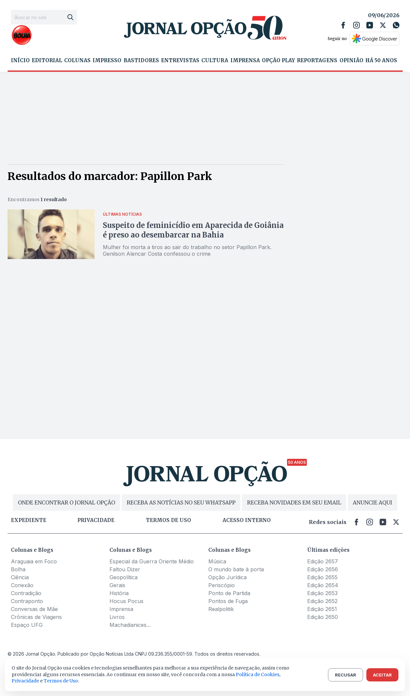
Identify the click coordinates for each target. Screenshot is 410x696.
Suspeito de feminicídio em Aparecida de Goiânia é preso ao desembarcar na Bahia (193, 230)
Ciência (20, 577)
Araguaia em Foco (34, 561)
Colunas (77, 61)
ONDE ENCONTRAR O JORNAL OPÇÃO (66, 502)
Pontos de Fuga (228, 601)
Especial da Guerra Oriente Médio (151, 561)
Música (217, 561)
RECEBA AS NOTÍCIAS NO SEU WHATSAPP (181, 502)
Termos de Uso (61, 681)
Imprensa (245, 61)
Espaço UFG (27, 625)
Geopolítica (123, 577)
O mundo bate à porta (236, 569)
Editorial (47, 61)
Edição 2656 (322, 569)
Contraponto (27, 601)
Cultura (214, 61)
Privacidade (95, 520)
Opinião (351, 61)
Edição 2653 (322, 593)
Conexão (22, 585)
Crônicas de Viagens (36, 617)
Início (20, 61)
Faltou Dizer (124, 569)
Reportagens (317, 61)
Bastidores (141, 61)
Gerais (117, 585)
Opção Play (278, 61)
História (119, 593)
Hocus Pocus (126, 601)
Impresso (107, 61)
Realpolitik (221, 609)
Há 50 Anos (381, 61)
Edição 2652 (322, 601)
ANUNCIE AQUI (372, 502)
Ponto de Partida (229, 593)
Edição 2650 (322, 617)
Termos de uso (168, 520)
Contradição (26, 593)
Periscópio (221, 585)
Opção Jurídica (227, 577)
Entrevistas (180, 61)
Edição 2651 (322, 609)
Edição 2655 (322, 577)
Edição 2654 (322, 585)
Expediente (28, 520)
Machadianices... (129, 625)
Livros (117, 617)
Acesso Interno (247, 520)
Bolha (18, 569)
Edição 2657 (322, 561)
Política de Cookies (257, 674)
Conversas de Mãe (34, 609)
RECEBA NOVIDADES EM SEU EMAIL (294, 502)
